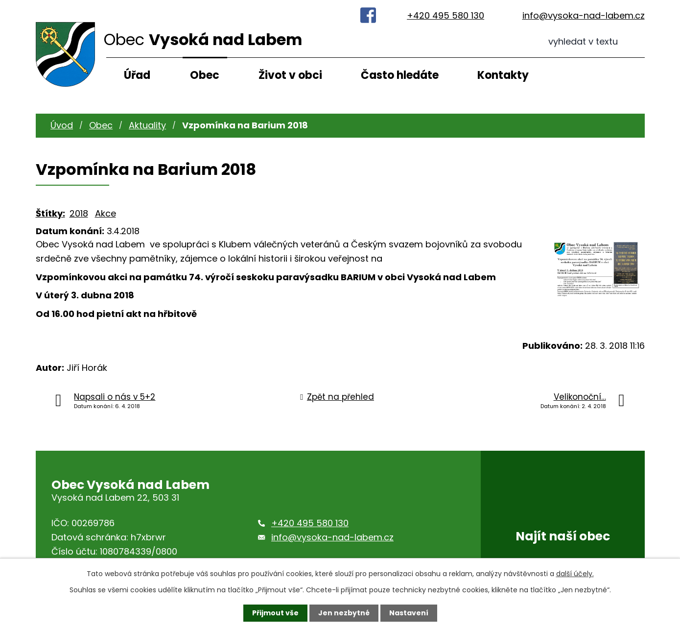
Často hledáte (400, 75)
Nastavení (408, 613)
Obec (204, 75)
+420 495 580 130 (445, 15)
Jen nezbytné (344, 613)
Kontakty (503, 75)
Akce (105, 213)
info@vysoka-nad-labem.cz (583, 15)
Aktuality (147, 125)
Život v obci (290, 75)
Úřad (137, 75)
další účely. (575, 574)
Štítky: (50, 213)
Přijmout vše (275, 613)
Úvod (61, 125)
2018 (79, 213)
